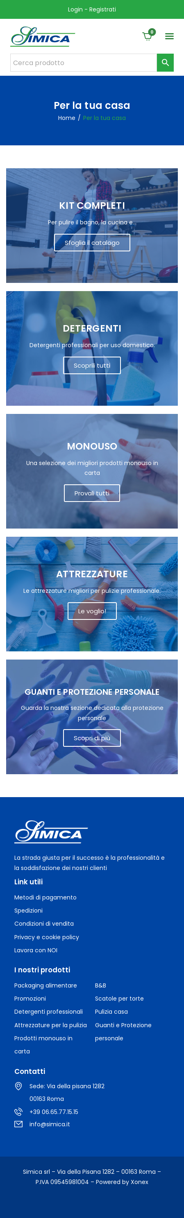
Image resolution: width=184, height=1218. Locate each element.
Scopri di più (92, 738)
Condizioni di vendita (44, 924)
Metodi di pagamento (45, 897)
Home (66, 118)
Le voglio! (92, 611)
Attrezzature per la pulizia (50, 1025)
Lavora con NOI (35, 950)
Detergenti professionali (48, 1012)
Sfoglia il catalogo (92, 242)
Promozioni (30, 998)
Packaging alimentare (45, 985)
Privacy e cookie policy (46, 937)
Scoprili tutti (92, 365)
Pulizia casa (111, 1012)
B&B (100, 985)
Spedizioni (28, 910)
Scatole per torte (119, 998)
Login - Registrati (92, 9)
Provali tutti (92, 493)
